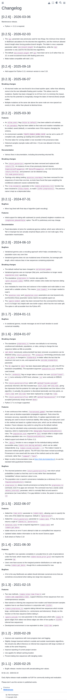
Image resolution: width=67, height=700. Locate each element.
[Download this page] (49, 3)
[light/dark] (57, 2)
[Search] (60, 2)
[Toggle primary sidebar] (3, 2)
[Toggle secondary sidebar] (64, 3)
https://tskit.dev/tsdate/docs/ (44, 459)
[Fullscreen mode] (53, 3)
